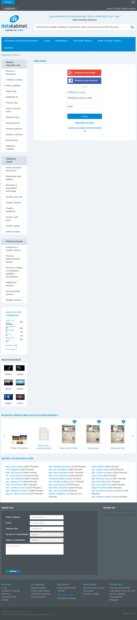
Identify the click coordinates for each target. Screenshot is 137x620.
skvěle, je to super (10, 321)
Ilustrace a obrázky (14, 134)
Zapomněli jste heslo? (85, 122)
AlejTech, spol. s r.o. (46, 615)
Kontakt (4, 600)
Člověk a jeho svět (14, 197)
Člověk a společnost (10, 210)
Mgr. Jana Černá (56, 491)
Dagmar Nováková (100, 488)
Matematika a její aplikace (13, 177)
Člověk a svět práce (12, 218)
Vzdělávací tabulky (14, 80)
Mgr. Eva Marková (57, 484)
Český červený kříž (65, 588)
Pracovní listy (12, 103)
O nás (4, 588)
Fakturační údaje (8, 597)
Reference (6, 594)
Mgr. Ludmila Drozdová (16, 488)
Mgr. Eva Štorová (14, 472)
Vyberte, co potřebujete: (15, 540)
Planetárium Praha (65, 598)
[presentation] (28, 561)
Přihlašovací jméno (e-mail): (79, 98)
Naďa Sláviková (99, 466)
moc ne (8, 334)
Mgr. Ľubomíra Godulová (103, 472)
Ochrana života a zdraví (94, 588)
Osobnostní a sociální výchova (13, 248)
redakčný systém (25, 615)
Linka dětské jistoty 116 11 (121, 591)
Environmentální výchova (13, 292)
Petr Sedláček (12, 469)
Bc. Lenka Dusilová (15, 475)
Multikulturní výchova (11, 284)
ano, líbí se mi (11, 326)
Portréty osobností (14, 129)
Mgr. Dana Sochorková (59, 472)
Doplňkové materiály (10, 147)
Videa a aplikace (13, 85)
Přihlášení (8, 2)
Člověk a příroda (13, 202)
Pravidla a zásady (91, 594)
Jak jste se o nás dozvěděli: (17, 534)
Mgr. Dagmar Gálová (101, 469)
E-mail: (9, 523)
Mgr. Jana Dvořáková (58, 469)
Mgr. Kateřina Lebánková (103, 497)
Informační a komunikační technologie (11, 188)
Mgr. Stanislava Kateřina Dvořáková (108, 491)
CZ (133, 2)
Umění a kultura (13, 231)
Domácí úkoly (12, 140)
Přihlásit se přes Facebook (86, 81)
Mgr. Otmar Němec (14, 484)
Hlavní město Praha (68, 448)
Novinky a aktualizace (11, 72)
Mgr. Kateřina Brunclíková (17, 491)
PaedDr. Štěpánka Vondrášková (63, 494)
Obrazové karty (12, 117)
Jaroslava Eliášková (58, 478)
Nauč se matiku (116, 594)
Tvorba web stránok (9, 615)
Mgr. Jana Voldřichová (102, 484)
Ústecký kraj (92, 448)
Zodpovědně (115, 597)
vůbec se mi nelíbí (10, 339)
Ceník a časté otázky (40, 591)
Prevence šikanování (118, 588)
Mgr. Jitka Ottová (99, 481)
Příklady (113, 600)
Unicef (60, 591)
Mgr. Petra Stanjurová (59, 475)
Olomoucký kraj (117, 448)
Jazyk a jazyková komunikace (13, 169)
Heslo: (70, 106)
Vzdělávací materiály (10, 591)
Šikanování (88, 591)
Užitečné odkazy (38, 588)
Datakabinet (6, 55)
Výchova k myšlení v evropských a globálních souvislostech (14, 272)
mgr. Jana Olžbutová (15, 478)
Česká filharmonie (65, 595)
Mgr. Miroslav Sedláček (59, 481)
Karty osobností (13, 123)
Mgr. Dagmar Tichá (14, 481)
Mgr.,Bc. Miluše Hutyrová (17, 494)
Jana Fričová (98, 475)
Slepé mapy (11, 91)
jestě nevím (10, 330)
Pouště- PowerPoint (19, 448)
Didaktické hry (12, 97)
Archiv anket (10, 349)
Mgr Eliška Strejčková (59, 488)
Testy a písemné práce (13, 110)
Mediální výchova (13, 300)
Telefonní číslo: (12, 529)
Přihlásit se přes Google (85, 73)
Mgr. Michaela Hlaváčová (60, 466)
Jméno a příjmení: (13, 517)
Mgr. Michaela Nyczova (102, 478)
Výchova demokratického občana (13, 259)
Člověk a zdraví (13, 226)
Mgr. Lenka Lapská (14, 466)
